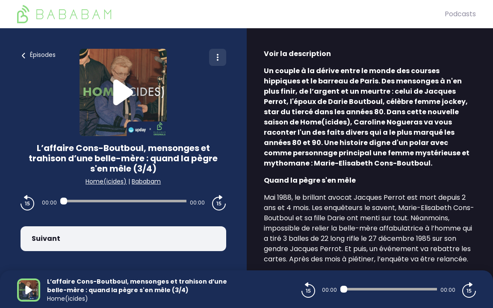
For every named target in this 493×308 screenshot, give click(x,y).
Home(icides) (106, 181)
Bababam (146, 181)
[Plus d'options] (217, 57)
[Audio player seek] (123, 201)
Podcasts (460, 14)
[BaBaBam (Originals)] (231, 14)
